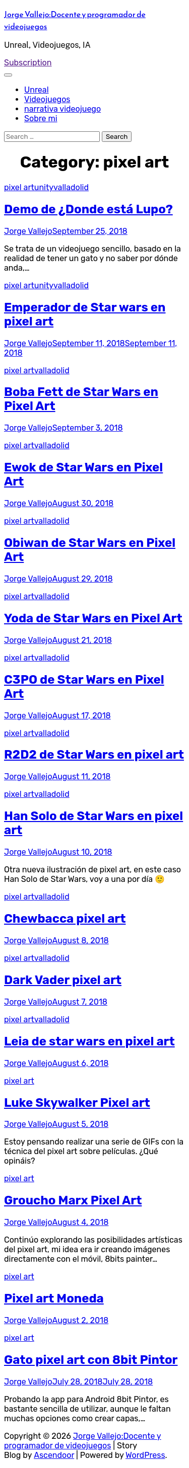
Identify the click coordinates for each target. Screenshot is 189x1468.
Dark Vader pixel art (62, 980)
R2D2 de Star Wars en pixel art (94, 755)
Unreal (36, 90)
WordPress (145, 1455)
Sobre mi (40, 118)
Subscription (28, 62)
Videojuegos (47, 99)
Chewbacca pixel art (64, 919)
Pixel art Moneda (54, 1298)
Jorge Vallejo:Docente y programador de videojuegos (82, 1440)
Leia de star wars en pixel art (89, 1041)
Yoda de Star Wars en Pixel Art (93, 618)
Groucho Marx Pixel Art (73, 1200)
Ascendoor (54, 1455)
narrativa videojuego (62, 109)
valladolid (71, 187)
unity (43, 187)
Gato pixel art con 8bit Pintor (90, 1360)
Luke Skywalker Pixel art (77, 1103)
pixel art (19, 187)
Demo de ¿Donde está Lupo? (88, 209)
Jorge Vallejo (28, 231)
